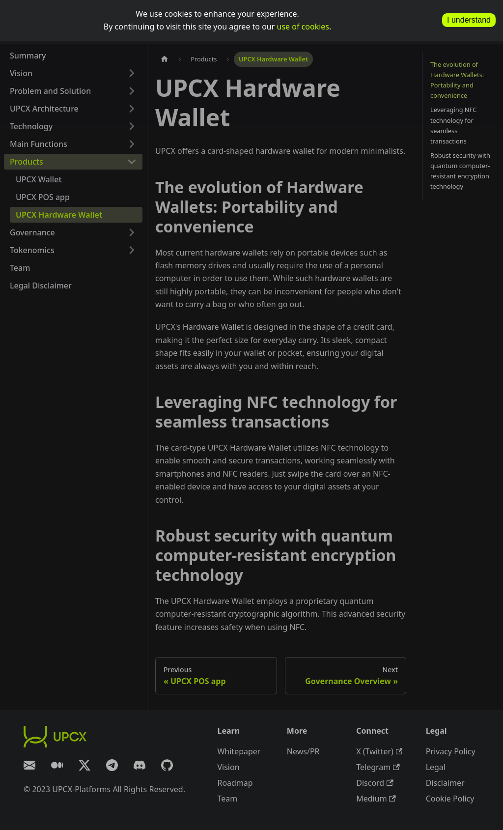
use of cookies (303, 26)
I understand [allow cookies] (469, 20)
